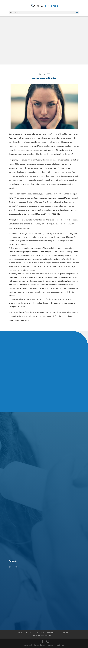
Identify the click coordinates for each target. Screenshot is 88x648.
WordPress (60, 645)
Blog (36, 633)
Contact (64, 633)
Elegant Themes (39, 645)
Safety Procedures (49, 633)
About (28, 633)
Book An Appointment (42, 635)
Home (20, 633)
